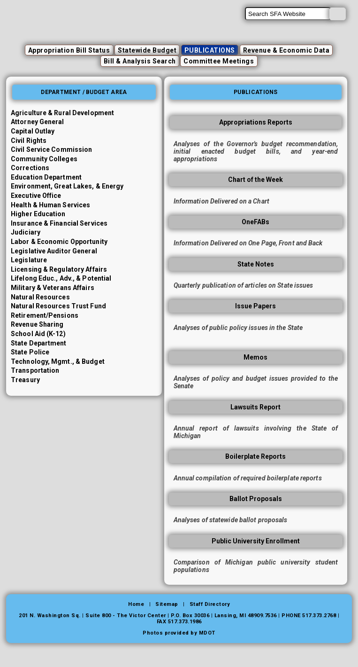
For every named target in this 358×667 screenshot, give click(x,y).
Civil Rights (28, 140)
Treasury (25, 380)
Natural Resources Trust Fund (58, 306)
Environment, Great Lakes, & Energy (67, 186)
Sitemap (166, 604)
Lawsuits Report (255, 407)
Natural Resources (40, 297)
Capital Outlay (32, 131)
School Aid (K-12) (38, 333)
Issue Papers (255, 306)
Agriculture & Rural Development (62, 113)
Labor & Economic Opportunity (59, 241)
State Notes (255, 264)
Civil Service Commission (51, 149)
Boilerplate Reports (255, 456)
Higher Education (38, 214)
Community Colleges (44, 159)
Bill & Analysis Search (140, 61)
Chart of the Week (255, 179)
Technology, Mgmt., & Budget (58, 361)
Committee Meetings (218, 61)
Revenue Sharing (37, 324)
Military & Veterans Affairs (52, 287)
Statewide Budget (147, 50)
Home (136, 604)
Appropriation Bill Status (69, 50)
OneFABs (255, 222)
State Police (30, 352)
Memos (255, 357)
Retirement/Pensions (44, 315)
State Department (39, 343)
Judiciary (25, 232)
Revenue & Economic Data (286, 50)
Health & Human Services (50, 205)
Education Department (46, 177)
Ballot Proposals (255, 498)
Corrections (30, 168)
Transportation (35, 370)
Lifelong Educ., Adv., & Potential (61, 278)
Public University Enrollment (256, 541)
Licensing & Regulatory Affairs (59, 269)
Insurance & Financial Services (59, 223)
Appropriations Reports (255, 122)
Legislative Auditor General (54, 251)
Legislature (29, 260)
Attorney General (37, 122)
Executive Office (36, 195)
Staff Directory (210, 604)
